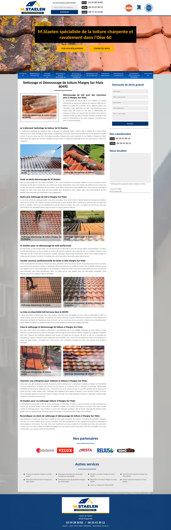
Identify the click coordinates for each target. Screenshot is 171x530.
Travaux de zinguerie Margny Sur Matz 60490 (39, 475)
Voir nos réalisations (72, 48)
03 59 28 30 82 (95, 2)
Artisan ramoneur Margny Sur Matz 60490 (134, 481)
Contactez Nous (102, 48)
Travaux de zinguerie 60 (105, 74)
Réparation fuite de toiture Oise (92, 74)
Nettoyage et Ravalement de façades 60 (76, 75)
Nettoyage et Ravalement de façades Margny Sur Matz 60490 (70, 475)
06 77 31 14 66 (96, 11)
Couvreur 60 (22, 74)
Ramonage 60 (148, 74)
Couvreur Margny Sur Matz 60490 (101, 485)
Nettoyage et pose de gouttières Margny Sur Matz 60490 (71, 481)
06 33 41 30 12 (96, 7)
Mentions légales (101, 526)
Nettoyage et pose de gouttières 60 (60, 75)
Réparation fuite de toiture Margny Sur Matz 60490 (39, 481)
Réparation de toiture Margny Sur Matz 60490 (103, 481)
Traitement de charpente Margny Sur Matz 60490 (135, 475)
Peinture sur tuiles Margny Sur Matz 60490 (102, 475)
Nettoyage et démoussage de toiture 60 (134, 75)
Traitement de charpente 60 (118, 74)
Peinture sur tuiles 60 (47, 75)
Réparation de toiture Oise (35, 74)
